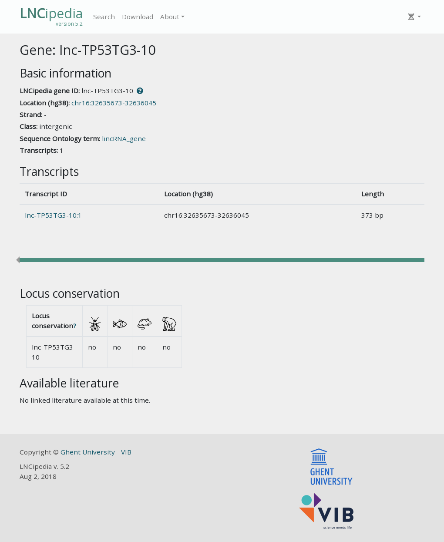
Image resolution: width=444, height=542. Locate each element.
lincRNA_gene (124, 138)
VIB (126, 452)
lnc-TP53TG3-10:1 (53, 215)
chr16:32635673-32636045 (113, 102)
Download (137, 16)
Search (104, 16)
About (169, 16)
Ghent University (89, 452)
